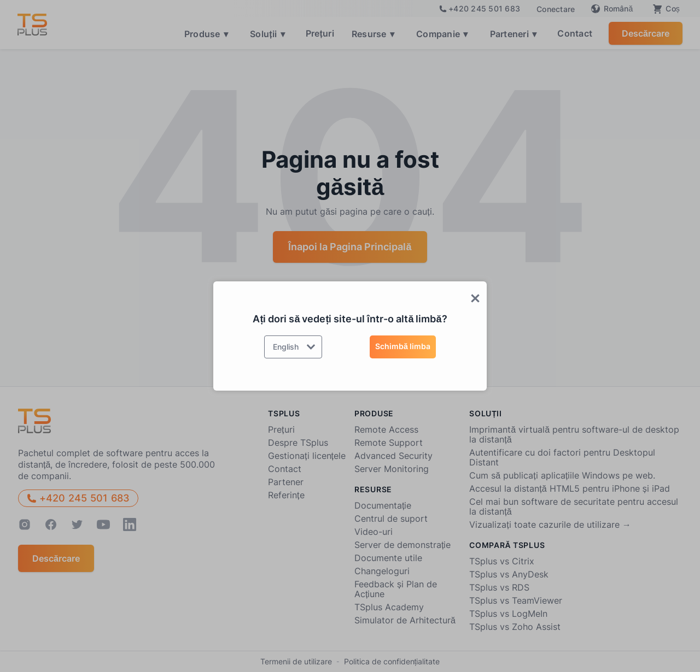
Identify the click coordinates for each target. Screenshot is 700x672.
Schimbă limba (402, 346)
